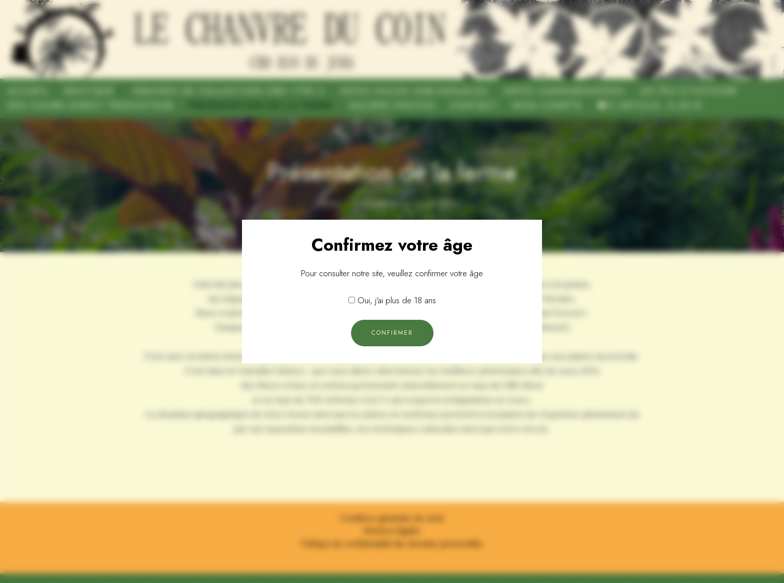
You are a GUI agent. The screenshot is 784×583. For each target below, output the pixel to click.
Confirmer (392, 332)
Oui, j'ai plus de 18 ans (397, 300)
